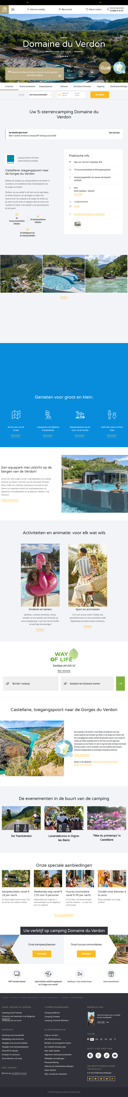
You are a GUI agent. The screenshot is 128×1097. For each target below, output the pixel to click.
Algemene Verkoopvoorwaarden (58, 1055)
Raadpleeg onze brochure (13, 1039)
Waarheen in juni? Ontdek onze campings (64, 3)
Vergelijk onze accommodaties (14, 1043)
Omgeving (100, 86)
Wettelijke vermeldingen (54, 1058)
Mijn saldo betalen (52, 1051)
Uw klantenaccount (52, 1039)
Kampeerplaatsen (45, 86)
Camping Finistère (52, 1017)
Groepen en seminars (11, 1055)
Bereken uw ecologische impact (57, 1043)
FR (106, 1039)
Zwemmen (64, 86)
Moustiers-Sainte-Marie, (110, 762)
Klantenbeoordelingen (118, 86)
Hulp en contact (51, 1035)
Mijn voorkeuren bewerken (55, 1074)
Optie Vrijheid (50, 1070)
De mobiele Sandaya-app (55, 1047)
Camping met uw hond (11, 1020)
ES (101, 1039)
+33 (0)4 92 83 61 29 (81, 202)
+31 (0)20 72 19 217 (19, 1073)
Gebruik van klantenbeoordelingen (59, 1066)
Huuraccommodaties (27, 86)
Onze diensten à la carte (12, 1058)
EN (97, 1039)
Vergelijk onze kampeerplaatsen (15, 1047)
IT (115, 1039)
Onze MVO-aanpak (10, 1051)
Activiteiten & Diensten (82, 86)
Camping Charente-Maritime (56, 1020)
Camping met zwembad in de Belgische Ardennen (18, 1017)
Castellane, (96, 762)
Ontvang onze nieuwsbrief (13, 1035)
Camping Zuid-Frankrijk (12, 1013)
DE (110, 1039)
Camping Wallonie (52, 1013)
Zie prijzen (100, 95)
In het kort (9, 86)
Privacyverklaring (51, 1062)
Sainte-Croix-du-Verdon (83, 765)
